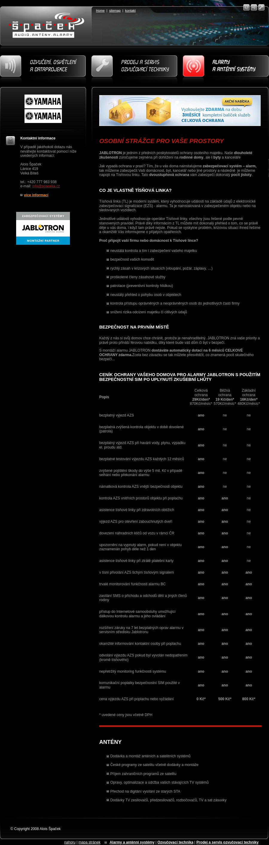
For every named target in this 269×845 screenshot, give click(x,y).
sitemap (114, 10)
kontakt (130, 10)
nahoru (70, 842)
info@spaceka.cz (46, 186)
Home (100, 10)
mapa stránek (89, 842)
